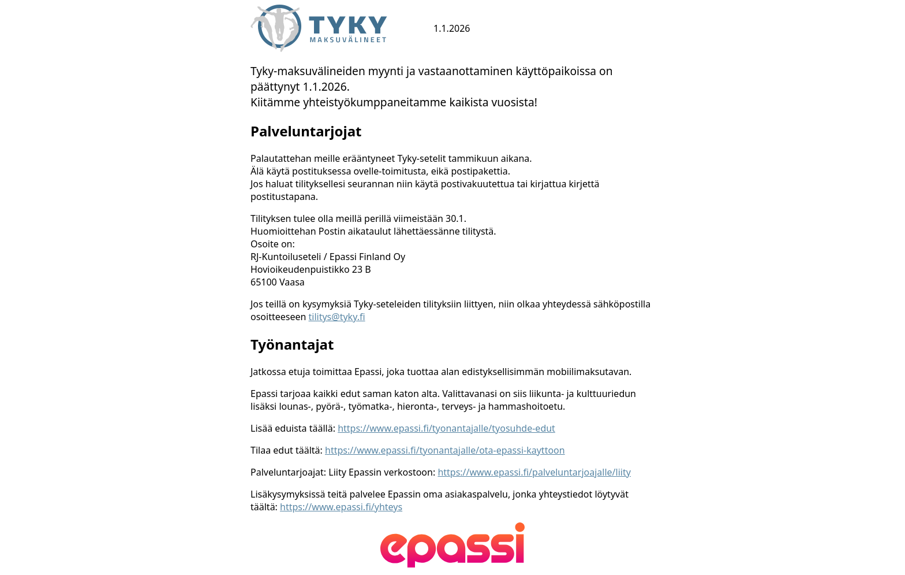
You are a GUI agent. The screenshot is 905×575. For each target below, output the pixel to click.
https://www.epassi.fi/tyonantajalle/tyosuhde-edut (446, 428)
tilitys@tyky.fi (337, 316)
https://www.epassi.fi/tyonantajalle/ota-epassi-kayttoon (445, 450)
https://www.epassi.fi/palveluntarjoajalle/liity (533, 472)
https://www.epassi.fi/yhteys (341, 506)
